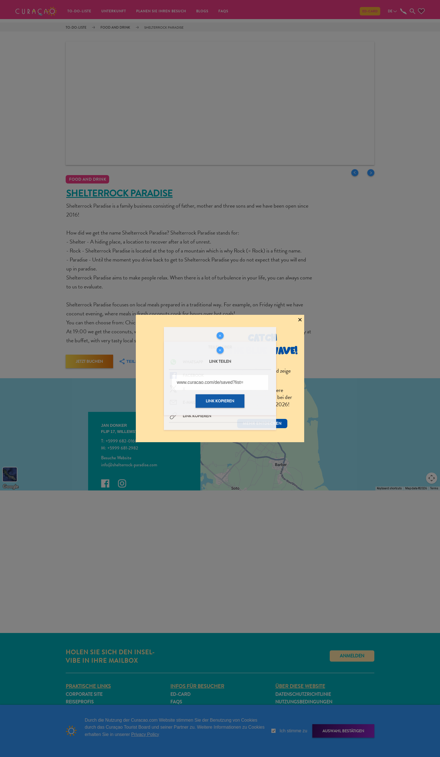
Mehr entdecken (262, 415)
